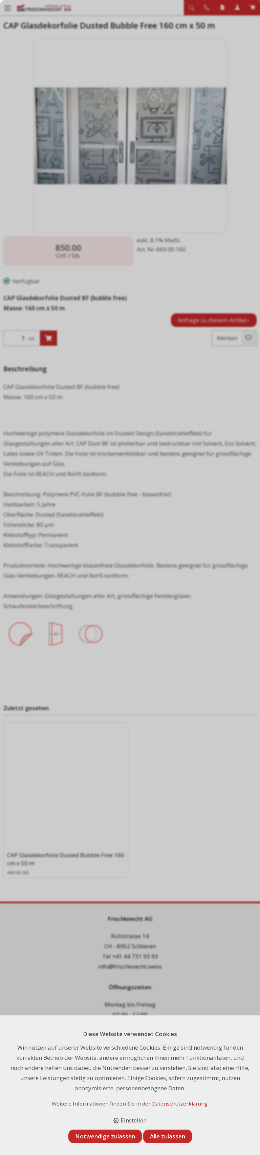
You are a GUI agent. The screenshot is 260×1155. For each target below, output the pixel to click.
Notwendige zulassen (105, 1136)
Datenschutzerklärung (180, 1103)
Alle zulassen (167, 1136)
